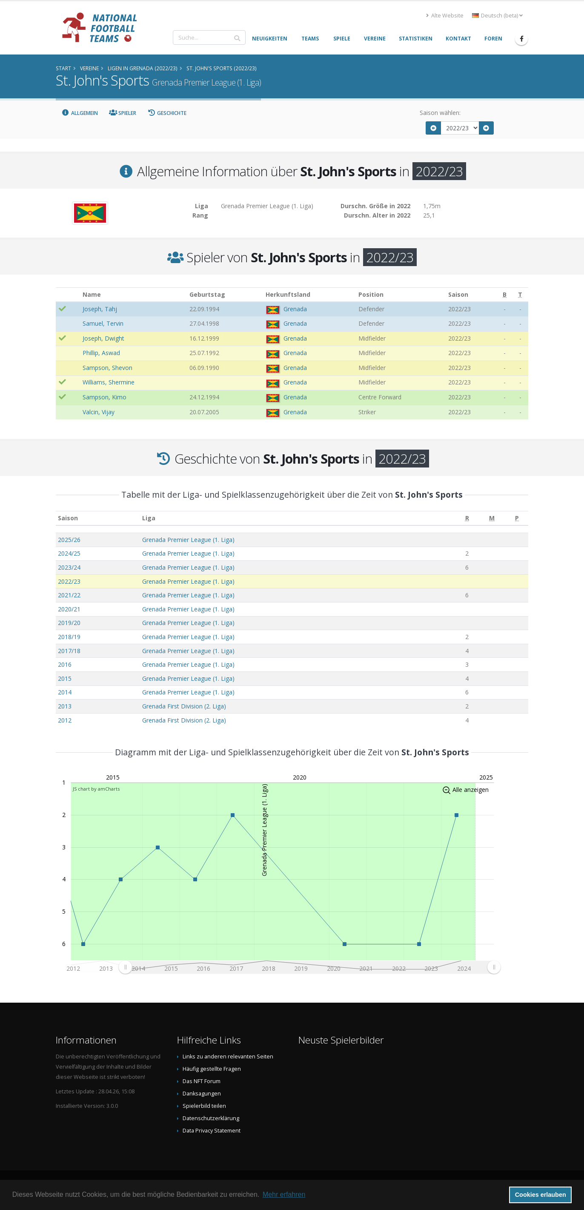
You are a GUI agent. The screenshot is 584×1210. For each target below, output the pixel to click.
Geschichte (166, 113)
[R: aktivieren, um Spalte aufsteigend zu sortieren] (467, 518)
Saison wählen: (440, 113)
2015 (65, 678)
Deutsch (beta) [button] (497, 15)
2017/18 (69, 651)
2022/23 (69, 581)
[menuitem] (309, 967)
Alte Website (445, 15)
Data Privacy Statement (211, 1130)
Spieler (123, 113)
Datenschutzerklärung (211, 1118)
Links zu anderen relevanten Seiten (228, 1056)
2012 (65, 720)
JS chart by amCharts (96, 789)
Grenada (295, 309)
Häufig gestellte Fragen (212, 1068)
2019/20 (69, 623)
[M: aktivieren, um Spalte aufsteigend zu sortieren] (492, 518)
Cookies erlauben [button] (540, 1194)
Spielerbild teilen (204, 1106)
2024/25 (69, 553)
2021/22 (69, 595)
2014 (65, 692)
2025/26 (69, 540)
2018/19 (69, 637)
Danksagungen (202, 1093)
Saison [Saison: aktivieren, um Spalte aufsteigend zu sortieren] (68, 518)
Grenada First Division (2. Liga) (184, 706)
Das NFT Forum (201, 1081)
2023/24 (69, 567)
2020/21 (69, 609)
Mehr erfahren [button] (284, 1194)
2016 (65, 664)
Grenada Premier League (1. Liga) (188, 540)
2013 (65, 706)
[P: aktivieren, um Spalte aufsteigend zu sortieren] (517, 518)
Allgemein (79, 113)
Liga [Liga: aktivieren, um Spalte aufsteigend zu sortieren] (148, 518)
